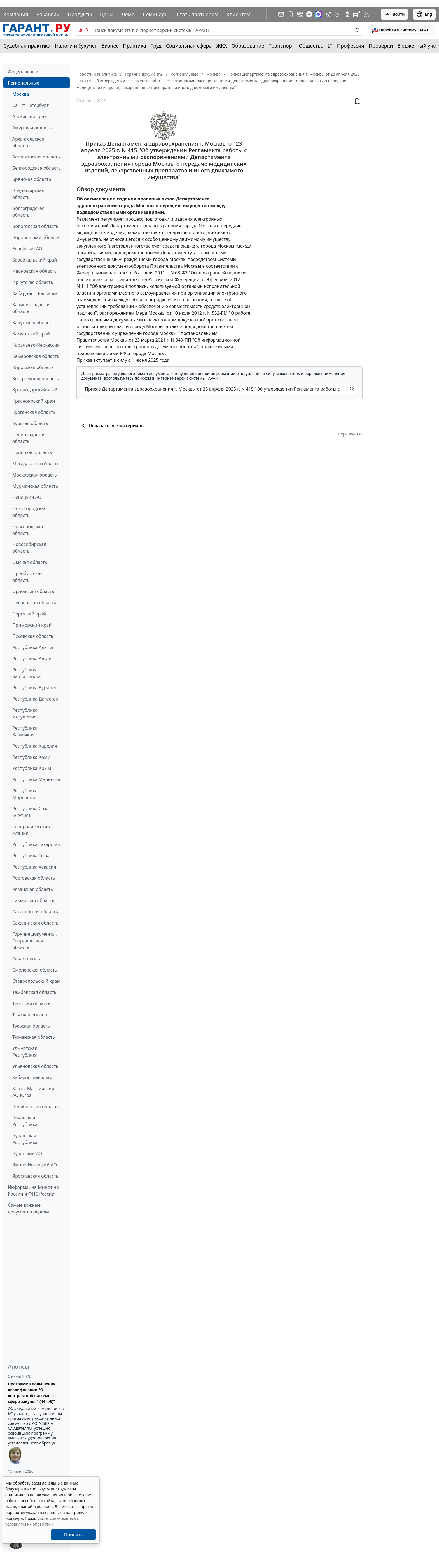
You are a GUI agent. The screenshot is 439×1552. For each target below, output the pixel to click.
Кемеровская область (35, 356)
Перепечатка (350, 434)
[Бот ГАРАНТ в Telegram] (337, 14)
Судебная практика (26, 45)
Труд (156, 45)
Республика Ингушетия (25, 713)
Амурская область (32, 128)
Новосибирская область (29, 547)
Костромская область (35, 378)
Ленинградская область (29, 437)
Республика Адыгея (33, 647)
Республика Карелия (34, 746)
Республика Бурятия (34, 688)
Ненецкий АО (26, 497)
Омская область (29, 562)
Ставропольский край (36, 981)
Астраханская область (36, 157)
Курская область (30, 423)
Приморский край (32, 625)
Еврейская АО (27, 249)
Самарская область (33, 900)
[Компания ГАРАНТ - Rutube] (356, 14)
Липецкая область (32, 452)
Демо (128, 14)
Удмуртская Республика (25, 1051)
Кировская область (33, 367)
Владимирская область (28, 193)
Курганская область (33, 412)
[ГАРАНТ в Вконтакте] (300, 14)
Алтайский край (29, 116)
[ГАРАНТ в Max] (318, 14)
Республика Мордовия (25, 794)
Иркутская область (32, 282)
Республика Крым (31, 768)
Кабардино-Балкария (35, 293)
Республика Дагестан (35, 699)
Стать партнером (197, 14)
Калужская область (33, 322)
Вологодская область (35, 226)
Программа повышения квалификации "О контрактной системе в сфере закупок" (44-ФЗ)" (31, 1392)
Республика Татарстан (36, 844)
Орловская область (33, 591)
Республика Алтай (32, 658)
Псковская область (32, 636)
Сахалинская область (35, 923)
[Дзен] (309, 14)
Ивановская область (34, 271)
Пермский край (29, 614)
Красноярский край (33, 401)
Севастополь (26, 959)
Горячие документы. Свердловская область (34, 941)
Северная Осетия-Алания (31, 829)
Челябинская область (35, 1106)
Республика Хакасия (34, 867)
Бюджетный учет (417, 45)
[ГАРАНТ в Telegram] (328, 14)
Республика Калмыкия (25, 731)
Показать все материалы (112, 425)
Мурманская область (35, 486)
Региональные (23, 83)
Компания (15, 14)
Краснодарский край (35, 390)
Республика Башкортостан (27, 673)
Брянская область (31, 179)
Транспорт (281, 45)
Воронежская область (36, 237)
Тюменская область (33, 1037)
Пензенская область (34, 602)
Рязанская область (32, 889)
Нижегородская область (29, 511)
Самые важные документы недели (28, 1208)
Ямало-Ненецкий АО (34, 1165)
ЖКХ (221, 45)
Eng (424, 14)
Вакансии (48, 14)
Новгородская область (27, 529)
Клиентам (238, 14)
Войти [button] (394, 14)
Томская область (30, 1015)
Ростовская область (33, 878)
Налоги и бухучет (76, 45)
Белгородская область (36, 168)
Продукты (80, 14)
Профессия (350, 45)
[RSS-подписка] (366, 14)
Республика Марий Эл (36, 779)
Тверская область (31, 1003)
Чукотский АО (27, 1153)
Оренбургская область (27, 576)
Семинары (156, 14)
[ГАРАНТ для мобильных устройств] (290, 14)
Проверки (381, 45)
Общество (311, 45)
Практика (134, 45)
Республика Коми (31, 757)
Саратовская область (35, 912)
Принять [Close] (73, 1535)
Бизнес (109, 45)
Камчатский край (31, 334)
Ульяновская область (35, 1066)
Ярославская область (35, 1176)
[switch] (83, 30)
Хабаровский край (32, 1077)
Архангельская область (28, 142)
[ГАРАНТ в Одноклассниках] (347, 14)
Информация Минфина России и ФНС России (33, 1190)
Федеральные (23, 72)
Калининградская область (31, 308)
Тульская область (31, 1026)
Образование (248, 45)
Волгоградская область (28, 211)
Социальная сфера (189, 45)
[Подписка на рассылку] (281, 14)
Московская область (34, 475)
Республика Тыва (31, 856)
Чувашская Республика (25, 1139)
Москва (20, 94)
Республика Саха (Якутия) (30, 812)
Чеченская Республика (25, 1121)
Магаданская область (35, 464)
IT (330, 45)
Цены (106, 14)
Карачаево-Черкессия (36, 345)
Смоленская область (34, 970)
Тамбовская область (34, 992)
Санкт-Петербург (30, 105)
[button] (402, 30)
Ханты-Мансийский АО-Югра (33, 1092)
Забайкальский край (34, 260)
